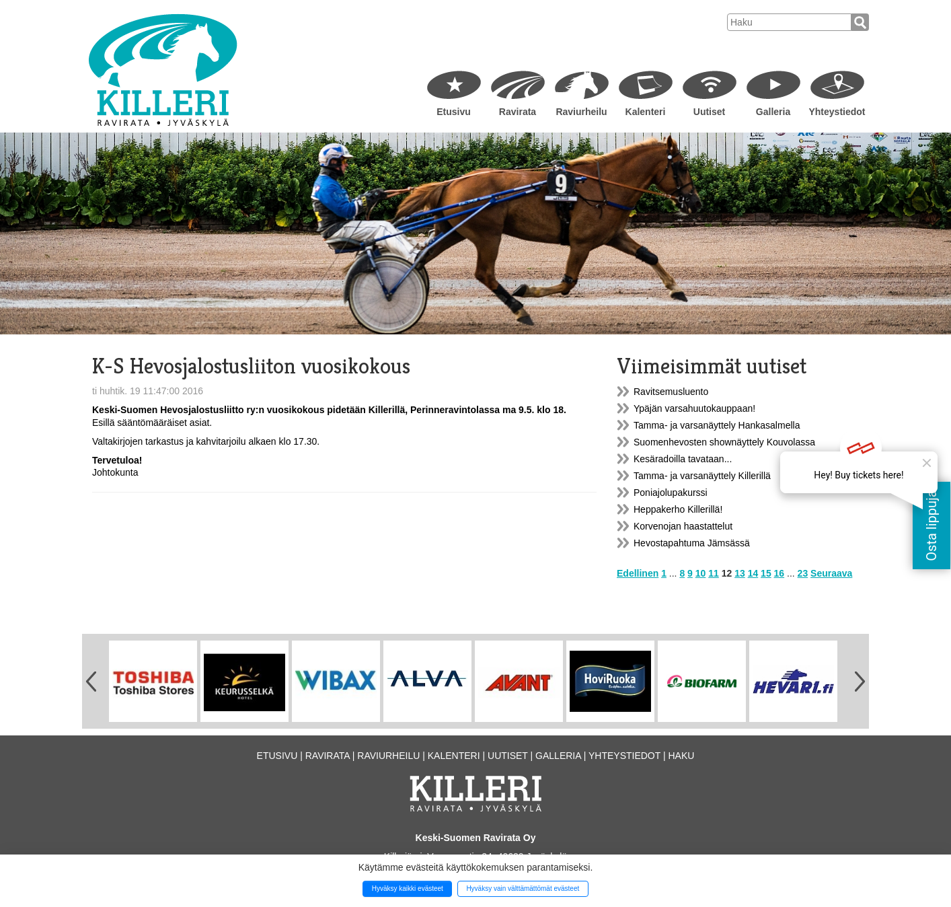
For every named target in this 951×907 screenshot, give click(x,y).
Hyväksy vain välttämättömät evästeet (522, 888)
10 (700, 573)
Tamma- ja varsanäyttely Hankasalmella (717, 425)
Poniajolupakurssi (671, 492)
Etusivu (453, 111)
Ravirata (517, 111)
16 (779, 573)
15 (766, 573)
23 (803, 573)
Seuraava (831, 573)
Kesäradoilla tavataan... (683, 459)
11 (713, 573)
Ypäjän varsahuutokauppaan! (694, 408)
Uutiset (709, 111)
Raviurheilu (581, 111)
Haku (681, 755)
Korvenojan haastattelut (683, 526)
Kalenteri (645, 111)
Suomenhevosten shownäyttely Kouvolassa (724, 442)
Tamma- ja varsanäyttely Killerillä (702, 475)
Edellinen (637, 573)
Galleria (773, 111)
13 (739, 573)
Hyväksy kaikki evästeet (407, 888)
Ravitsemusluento (671, 391)
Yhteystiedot (836, 111)
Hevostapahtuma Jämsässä (692, 543)
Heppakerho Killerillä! (678, 509)
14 (753, 573)
